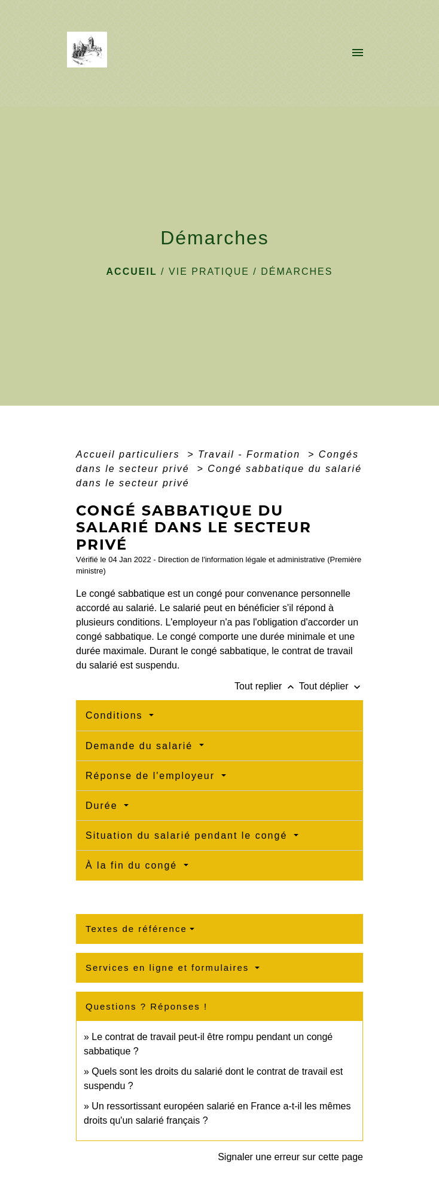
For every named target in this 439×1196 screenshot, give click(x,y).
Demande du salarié (141, 746)
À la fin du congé (133, 865)
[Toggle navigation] (357, 53)
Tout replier (266, 686)
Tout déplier (331, 686)
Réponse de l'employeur (152, 776)
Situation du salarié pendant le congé (188, 835)
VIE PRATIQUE (209, 271)
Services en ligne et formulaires (169, 967)
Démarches (297, 271)
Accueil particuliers (130, 454)
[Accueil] (90, 53)
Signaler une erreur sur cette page (290, 1157)
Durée (103, 806)
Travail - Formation (251, 454)
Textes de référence (136, 929)
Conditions (116, 715)
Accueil (131, 271)
